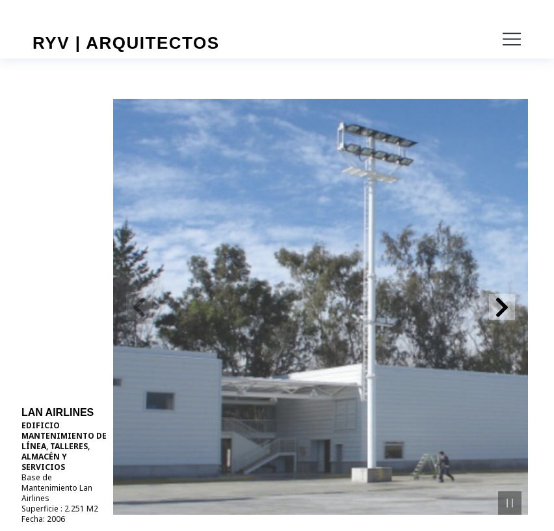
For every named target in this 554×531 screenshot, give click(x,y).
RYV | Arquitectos (126, 43)
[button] (511, 38)
